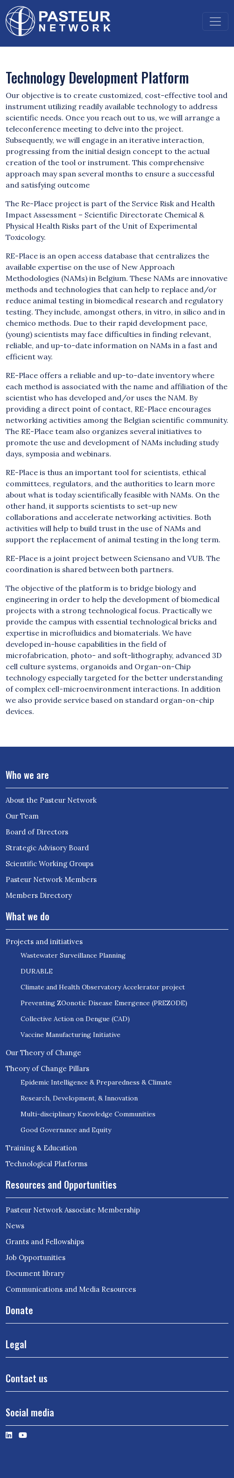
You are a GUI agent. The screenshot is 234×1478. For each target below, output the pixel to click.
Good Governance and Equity (66, 1130)
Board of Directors (37, 831)
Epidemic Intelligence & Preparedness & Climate (96, 1082)
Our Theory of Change (43, 1052)
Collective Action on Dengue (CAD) (75, 1019)
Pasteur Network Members (51, 879)
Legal (16, 1344)
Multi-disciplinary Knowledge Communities (88, 1114)
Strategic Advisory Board (47, 847)
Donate (19, 1310)
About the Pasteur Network (51, 800)
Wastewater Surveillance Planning (73, 955)
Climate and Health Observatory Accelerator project (103, 987)
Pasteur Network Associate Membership (73, 1209)
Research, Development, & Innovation (79, 1098)
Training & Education (41, 1147)
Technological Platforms (46, 1163)
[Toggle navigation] (215, 21)
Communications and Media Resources (71, 1289)
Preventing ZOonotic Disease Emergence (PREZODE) (104, 1003)
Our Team (22, 816)
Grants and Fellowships (45, 1241)
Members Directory (39, 895)
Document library (35, 1273)
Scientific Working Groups (49, 863)
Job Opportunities (35, 1257)
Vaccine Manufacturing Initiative (71, 1034)
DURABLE (37, 971)
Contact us (27, 1378)
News (15, 1225)
